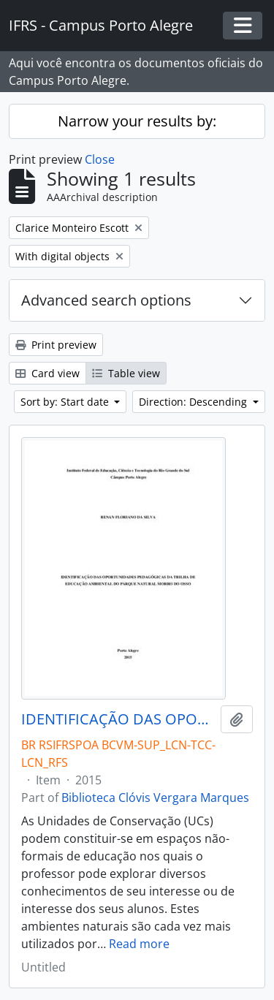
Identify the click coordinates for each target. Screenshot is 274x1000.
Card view (47, 373)
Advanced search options (106, 300)
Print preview (55, 345)
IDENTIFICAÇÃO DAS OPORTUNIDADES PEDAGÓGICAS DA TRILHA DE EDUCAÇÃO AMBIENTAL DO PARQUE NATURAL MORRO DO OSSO (118, 719)
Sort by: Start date (66, 402)
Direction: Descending (194, 402)
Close (100, 159)
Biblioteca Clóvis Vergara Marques (155, 797)
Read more (139, 944)
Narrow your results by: (137, 121)
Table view (126, 373)
